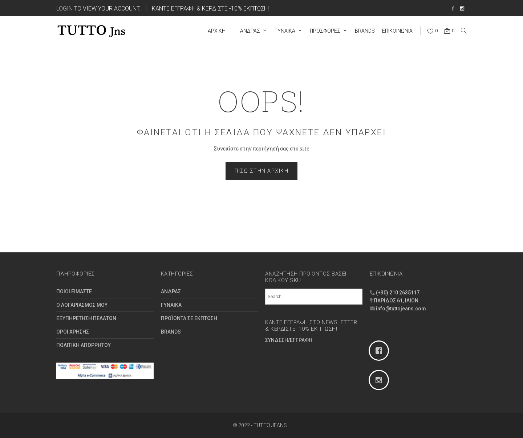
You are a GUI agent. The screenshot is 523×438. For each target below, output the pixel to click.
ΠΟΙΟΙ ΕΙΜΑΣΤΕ (74, 291)
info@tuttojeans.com (401, 308)
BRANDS (171, 332)
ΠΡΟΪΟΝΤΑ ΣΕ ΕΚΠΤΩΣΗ (189, 318)
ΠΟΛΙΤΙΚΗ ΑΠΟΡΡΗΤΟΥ (83, 345)
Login (64, 8)
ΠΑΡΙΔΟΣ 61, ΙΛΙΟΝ (396, 300)
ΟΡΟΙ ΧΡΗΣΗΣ (72, 332)
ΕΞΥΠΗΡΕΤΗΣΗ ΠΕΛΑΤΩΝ (86, 318)
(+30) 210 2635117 (397, 293)
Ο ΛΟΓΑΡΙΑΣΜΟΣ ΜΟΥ (82, 305)
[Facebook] (418, 351)
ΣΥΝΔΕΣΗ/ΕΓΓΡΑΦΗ (288, 340)
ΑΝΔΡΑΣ (171, 291)
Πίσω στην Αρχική (261, 171)
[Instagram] (418, 380)
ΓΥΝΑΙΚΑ (171, 305)
